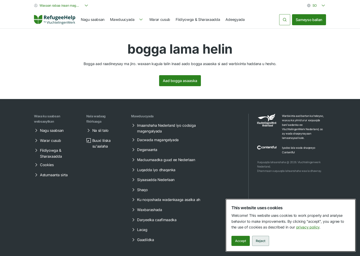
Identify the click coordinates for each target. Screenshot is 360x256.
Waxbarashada (146, 209)
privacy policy (308, 227)
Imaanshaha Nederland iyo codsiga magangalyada (163, 128)
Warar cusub (159, 19)
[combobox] (61, 5)
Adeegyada (235, 19)
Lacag (139, 229)
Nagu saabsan (92, 19)
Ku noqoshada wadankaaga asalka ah (165, 199)
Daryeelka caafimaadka (153, 220)
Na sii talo (97, 130)
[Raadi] (284, 19)
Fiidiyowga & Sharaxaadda (198, 19)
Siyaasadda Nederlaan (152, 179)
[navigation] (126, 20)
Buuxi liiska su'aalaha (98, 143)
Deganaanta (144, 149)
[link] (54, 20)
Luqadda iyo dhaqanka (153, 170)
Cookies (44, 165)
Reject (260, 241)
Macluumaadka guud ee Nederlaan (163, 159)
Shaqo (139, 190)
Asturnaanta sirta (51, 175)
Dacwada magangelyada (155, 140)
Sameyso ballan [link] (309, 19)
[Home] (54, 20)
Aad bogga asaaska (180, 80)
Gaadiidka (142, 239)
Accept (240, 241)
